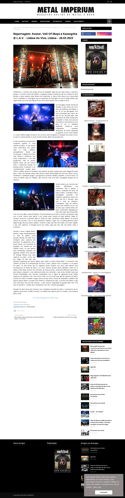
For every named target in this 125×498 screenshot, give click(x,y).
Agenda (93, 367)
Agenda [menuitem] (68, 21)
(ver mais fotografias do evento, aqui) (45, 298)
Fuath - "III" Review (96, 412)
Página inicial (17, 27)
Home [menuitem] (17, 21)
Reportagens (25, 27)
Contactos (28, 2)
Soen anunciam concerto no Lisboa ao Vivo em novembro (100, 359)
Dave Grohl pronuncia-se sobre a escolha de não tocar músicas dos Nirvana (100, 386)
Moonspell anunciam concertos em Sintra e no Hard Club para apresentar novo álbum (100, 349)
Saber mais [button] (97, 487)
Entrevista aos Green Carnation (97, 395)
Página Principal (18, 2)
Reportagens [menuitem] (45, 21)
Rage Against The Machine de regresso (100, 377)
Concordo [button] (103, 492)
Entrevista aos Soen (97, 430)
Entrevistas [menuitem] (57, 21)
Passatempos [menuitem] (79, 21)
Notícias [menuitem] (25, 21)
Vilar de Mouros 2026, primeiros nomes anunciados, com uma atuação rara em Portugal (101, 422)
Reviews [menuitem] (34, 21)
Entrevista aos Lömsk (97, 403)
